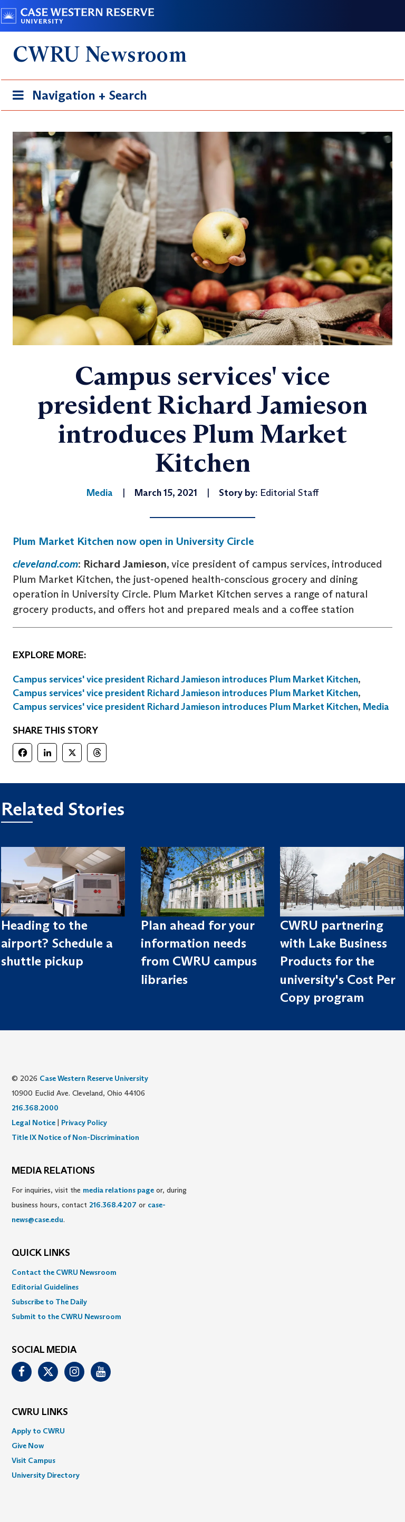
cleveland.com (45, 564)
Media (376, 707)
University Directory (46, 1475)
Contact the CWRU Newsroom (64, 1272)
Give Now (28, 1445)
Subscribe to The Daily (49, 1301)
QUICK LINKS (41, 1253)
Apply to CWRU (38, 1431)
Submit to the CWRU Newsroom (66, 1316)
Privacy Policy (84, 1122)
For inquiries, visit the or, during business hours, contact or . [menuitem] (99, 1204)
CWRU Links (40, 1412)
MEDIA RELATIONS (53, 1171)
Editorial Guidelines (45, 1287)
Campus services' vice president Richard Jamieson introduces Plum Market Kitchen (185, 679)
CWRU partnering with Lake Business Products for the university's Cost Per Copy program (337, 961)
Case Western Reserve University (94, 1078)
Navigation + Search (76, 97)
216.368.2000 (35, 1108)
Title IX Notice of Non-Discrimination (75, 1137)
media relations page (118, 1190)
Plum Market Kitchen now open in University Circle (133, 541)
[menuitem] (202, 1272)
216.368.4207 (113, 1204)
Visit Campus (33, 1460)
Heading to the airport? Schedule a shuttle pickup (57, 943)
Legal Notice (33, 1122)
